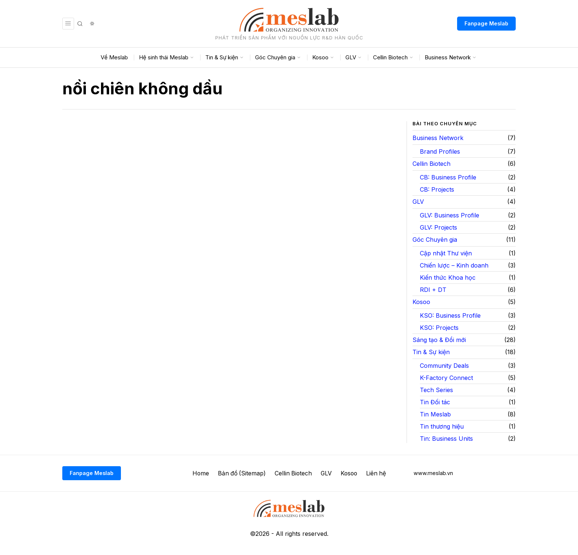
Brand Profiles (440, 151)
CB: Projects (437, 189)
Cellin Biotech (431, 163)
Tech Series (436, 390)
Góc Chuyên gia (434, 239)
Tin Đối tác (435, 402)
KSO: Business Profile (450, 315)
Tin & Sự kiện (431, 352)
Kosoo (421, 302)
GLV (418, 201)
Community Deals (444, 365)
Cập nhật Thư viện (446, 253)
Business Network (437, 138)
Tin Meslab (435, 414)
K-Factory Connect (446, 377)
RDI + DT (433, 289)
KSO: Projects (439, 327)
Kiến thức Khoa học (448, 277)
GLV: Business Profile (449, 215)
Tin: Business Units (446, 438)
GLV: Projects (438, 227)
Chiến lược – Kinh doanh (454, 265)
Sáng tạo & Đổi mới (439, 339)
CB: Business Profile (448, 177)
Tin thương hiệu (442, 426)
